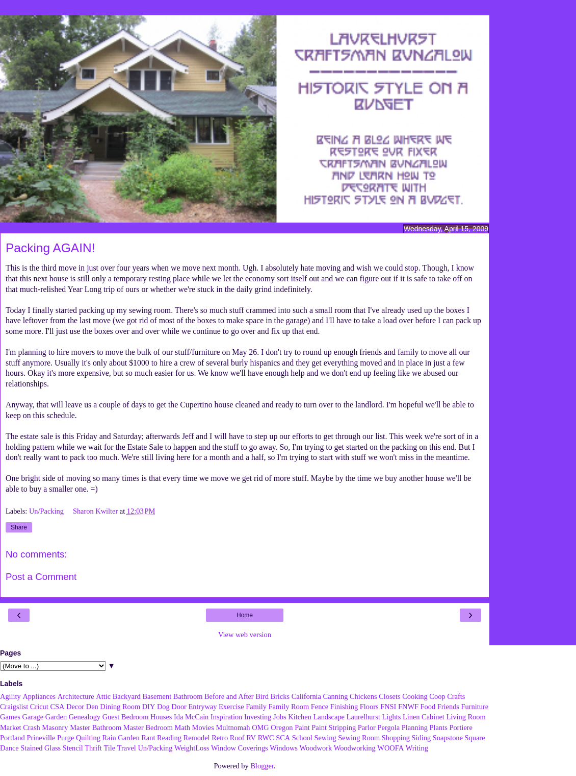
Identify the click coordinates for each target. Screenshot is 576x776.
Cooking (415, 696)
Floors (369, 706)
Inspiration (226, 717)
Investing (258, 717)
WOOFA (390, 748)
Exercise (231, 706)
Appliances (39, 696)
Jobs (279, 717)
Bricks (280, 696)
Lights (391, 717)
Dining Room (120, 706)
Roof (237, 738)
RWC (266, 738)
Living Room (465, 717)
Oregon (282, 727)
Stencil (73, 748)
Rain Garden (120, 738)
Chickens (363, 696)
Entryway (203, 706)
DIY (148, 706)
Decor (75, 706)
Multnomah (233, 727)
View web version (244, 634)
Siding (421, 738)
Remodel (197, 738)
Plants (439, 727)
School (302, 738)
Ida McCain (191, 717)
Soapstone (448, 738)
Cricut (39, 706)
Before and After (229, 696)
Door (179, 706)
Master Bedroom (148, 727)
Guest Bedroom (125, 717)
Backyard (127, 696)
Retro (220, 738)
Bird (262, 696)
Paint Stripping (333, 727)
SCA (283, 738)
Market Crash (20, 727)
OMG (260, 727)
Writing (417, 748)
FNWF (408, 706)
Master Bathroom (95, 727)
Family (256, 706)
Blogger (262, 766)
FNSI (388, 706)
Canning (335, 696)
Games (10, 717)
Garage (33, 717)
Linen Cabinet (423, 717)
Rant (148, 738)
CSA (57, 706)
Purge (65, 738)
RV (251, 738)
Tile (109, 748)
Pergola (389, 727)
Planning (415, 727)
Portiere (461, 727)
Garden (56, 717)
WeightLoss (191, 748)
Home (245, 615)
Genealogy (84, 717)
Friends (448, 706)
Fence (319, 706)
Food (428, 706)
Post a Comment (41, 576)
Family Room (289, 706)
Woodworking (355, 748)
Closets (389, 696)
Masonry (55, 727)
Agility (10, 696)
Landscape (329, 717)
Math (182, 727)
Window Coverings (239, 748)
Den (92, 706)
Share (19, 527)
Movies (203, 727)
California (306, 696)
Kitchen (299, 717)
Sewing (325, 738)
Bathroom (188, 696)
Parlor (367, 727)
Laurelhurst (363, 717)
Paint (302, 727)
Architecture (76, 696)
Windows (284, 748)
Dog (163, 706)
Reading (169, 738)
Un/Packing (47, 511)
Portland (12, 738)
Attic (103, 696)
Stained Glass (40, 748)
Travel (126, 748)
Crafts (456, 696)
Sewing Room (359, 738)
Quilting (88, 738)
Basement (156, 696)
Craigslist (14, 706)
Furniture (475, 706)
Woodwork (316, 748)
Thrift (93, 748)
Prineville (41, 738)
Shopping (396, 738)
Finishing (344, 706)
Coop (437, 696)
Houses (161, 717)
